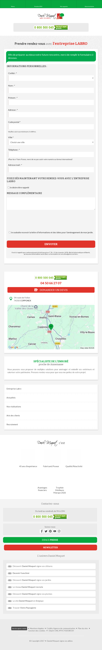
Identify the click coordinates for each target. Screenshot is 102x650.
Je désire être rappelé (19, 187)
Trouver (24, 608)
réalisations (14, 406)
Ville (11, 137)
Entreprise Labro (14, 388)
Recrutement (12, 424)
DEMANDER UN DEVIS (51, 290)
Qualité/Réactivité (73, 458)
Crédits (50, 628)
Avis (13, 415)
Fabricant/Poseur (51, 458)
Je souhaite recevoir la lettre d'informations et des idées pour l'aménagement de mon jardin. (52, 232)
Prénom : (13, 97)
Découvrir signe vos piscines (32, 594)
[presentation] (51, 223)
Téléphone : (14, 149)
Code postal (14, 122)
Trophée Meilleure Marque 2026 (59, 482)
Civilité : (12, 73)
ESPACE (50, 540)
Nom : (11, 85)
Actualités (11, 397)
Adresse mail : (15, 165)
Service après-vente (19, 628)
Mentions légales (37, 628)
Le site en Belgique (28, 601)
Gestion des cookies (36, 630)
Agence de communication (64, 628)
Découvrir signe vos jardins (32, 580)
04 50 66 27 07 (50, 283)
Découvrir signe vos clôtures (32, 566)
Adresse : (13, 110)
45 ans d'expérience (28, 458)
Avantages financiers (42, 480)
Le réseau (28, 587)
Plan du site (83, 628)
